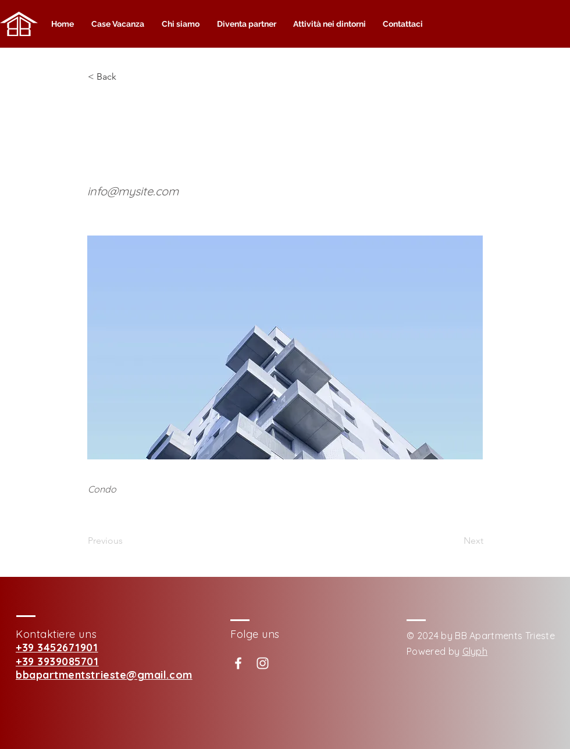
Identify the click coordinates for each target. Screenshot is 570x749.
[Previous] (126, 540)
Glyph (475, 651)
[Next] (454, 540)
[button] (126, 76)
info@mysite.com (133, 191)
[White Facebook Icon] (238, 663)
